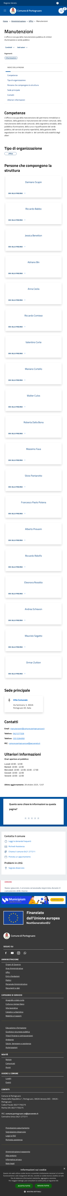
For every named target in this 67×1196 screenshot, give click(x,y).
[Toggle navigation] (4, 10)
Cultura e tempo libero (15, 1004)
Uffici (31, 21)
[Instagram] (18, 953)
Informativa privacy (14, 1159)
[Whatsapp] (24, 953)
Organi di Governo (13, 964)
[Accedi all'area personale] (57, 3)
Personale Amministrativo (16, 984)
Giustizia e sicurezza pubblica (18, 1031)
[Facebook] (5, 953)
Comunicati (10, 1063)
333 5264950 (19, 738)
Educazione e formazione (16, 1027)
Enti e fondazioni (13, 976)
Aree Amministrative (14, 968)
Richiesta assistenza (14, 1139)
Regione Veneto (10, 2)
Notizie (8, 1059)
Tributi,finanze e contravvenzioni (19, 1035)
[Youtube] (12, 953)
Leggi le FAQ (11, 1135)
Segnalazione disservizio (16, 1131)
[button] (33, 1191)
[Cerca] (61, 10)
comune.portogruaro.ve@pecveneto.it (24, 743)
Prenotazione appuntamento (17, 1127)
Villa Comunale (20, 700)
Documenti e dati (13, 988)
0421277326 (18, 733)
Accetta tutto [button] (24, 1186)
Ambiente (10, 1039)
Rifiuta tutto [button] (43, 1186)
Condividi (10, 47)
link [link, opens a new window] (57, 1181)
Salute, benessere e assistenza (18, 1043)
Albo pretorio (11, 1155)
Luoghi (8, 1078)
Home (5, 21)
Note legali (10, 1163)
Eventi (8, 1082)
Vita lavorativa (12, 1007)
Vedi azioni (22, 47)
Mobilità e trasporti (14, 1015)
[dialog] (33, 1181)
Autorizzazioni (11, 1047)
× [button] (64, 1169)
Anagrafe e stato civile (15, 1000)
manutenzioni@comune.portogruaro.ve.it (27, 728)
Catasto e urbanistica (14, 1011)
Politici (8, 980)
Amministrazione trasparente (18, 1151)
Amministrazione (18, 21)
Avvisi (8, 1067)
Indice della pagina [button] (15, 67)
